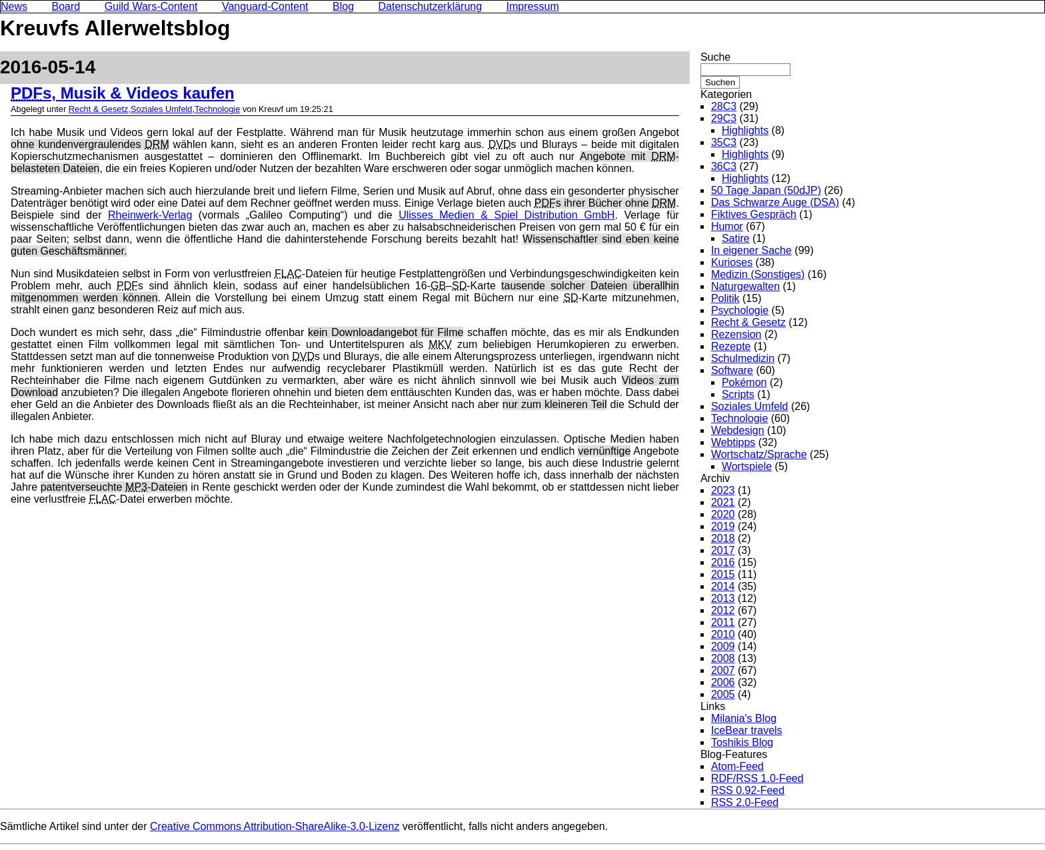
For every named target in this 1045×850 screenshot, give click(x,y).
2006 (723, 682)
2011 (723, 622)
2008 (723, 658)
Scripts (738, 394)
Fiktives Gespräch (753, 214)
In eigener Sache (751, 250)
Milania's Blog (743, 718)
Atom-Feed (737, 766)
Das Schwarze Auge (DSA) (775, 202)
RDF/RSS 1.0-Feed (757, 778)
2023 (723, 490)
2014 (723, 586)
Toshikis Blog (742, 742)
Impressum (533, 6)
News (14, 6)
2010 (723, 634)
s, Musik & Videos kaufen (123, 93)
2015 (723, 574)
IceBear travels (746, 730)
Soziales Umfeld (161, 109)
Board (65, 6)
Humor (727, 226)
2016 (723, 562)
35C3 (723, 142)
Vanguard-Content (265, 6)
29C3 (723, 118)
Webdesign (737, 430)
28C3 (723, 106)
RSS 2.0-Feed (744, 802)
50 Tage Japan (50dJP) (766, 190)
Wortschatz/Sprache (759, 454)
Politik (725, 298)
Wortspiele (747, 466)
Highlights (745, 130)
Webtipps (733, 442)
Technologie (217, 109)
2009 (723, 646)
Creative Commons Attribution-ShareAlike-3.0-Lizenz (274, 826)
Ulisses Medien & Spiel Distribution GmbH (506, 215)
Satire (736, 238)
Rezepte (731, 346)
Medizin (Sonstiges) (758, 274)
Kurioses (731, 262)
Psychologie (739, 310)
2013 (723, 598)
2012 (723, 610)
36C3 (723, 166)
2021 (723, 502)
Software (732, 370)
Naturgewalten (745, 286)
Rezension (736, 334)
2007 (723, 670)
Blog (343, 6)
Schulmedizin (742, 358)
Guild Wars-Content (151, 6)
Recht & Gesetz (99, 109)
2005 (723, 694)
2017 (723, 550)
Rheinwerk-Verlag (150, 215)
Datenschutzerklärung (431, 6)
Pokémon (744, 382)
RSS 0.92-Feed (747, 790)
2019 (723, 526)
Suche (715, 57)
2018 (723, 538)
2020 (723, 514)
